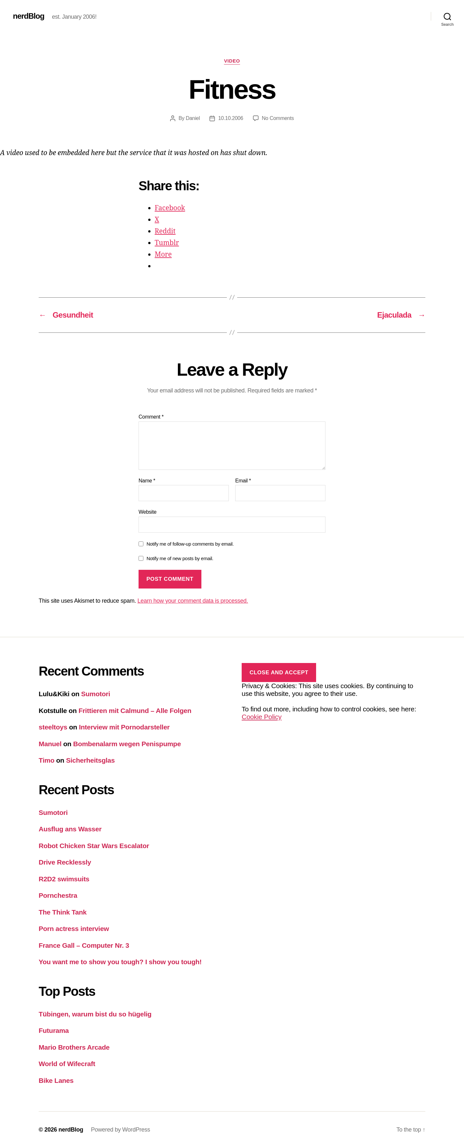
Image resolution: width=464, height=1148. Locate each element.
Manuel (50, 743)
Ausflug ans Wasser (70, 829)
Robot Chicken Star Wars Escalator (94, 845)
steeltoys (53, 727)
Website (148, 512)
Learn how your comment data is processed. (193, 601)
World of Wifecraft (67, 1063)
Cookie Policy (262, 716)
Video (232, 61)
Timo (46, 760)
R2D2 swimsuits (64, 879)
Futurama (54, 1030)
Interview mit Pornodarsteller (124, 727)
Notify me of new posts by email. (180, 558)
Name (147, 480)
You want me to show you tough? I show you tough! (120, 961)
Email (243, 480)
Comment (151, 417)
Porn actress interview (74, 928)
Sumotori (95, 694)
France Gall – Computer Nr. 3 (84, 945)
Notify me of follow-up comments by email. (190, 544)
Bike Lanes (56, 1080)
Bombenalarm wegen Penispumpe (127, 743)
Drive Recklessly (65, 862)
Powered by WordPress (120, 1129)
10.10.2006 (230, 118)
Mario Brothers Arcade (74, 1047)
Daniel (193, 118)
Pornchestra (58, 895)
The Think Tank (63, 912)
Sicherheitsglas (90, 760)
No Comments (278, 118)
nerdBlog (28, 16)
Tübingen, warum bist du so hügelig (95, 1014)
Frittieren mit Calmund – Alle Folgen (135, 710)
